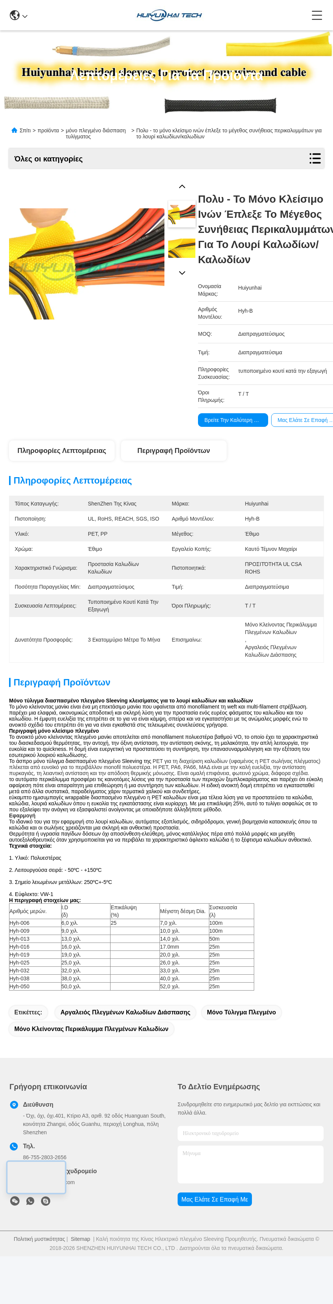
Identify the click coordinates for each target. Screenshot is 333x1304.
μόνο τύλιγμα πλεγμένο (241, 1033)
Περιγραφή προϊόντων (173, 450)
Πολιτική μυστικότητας (39, 1259)
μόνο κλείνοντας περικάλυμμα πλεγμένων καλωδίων (91, 1049)
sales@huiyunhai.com (49, 1203)
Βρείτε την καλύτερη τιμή (234, 420)
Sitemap (80, 1259)
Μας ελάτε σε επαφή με (214, 1220)
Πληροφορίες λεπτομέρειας (61, 450)
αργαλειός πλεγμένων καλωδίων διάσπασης (125, 1033)
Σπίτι (25, 130)
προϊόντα (48, 130)
